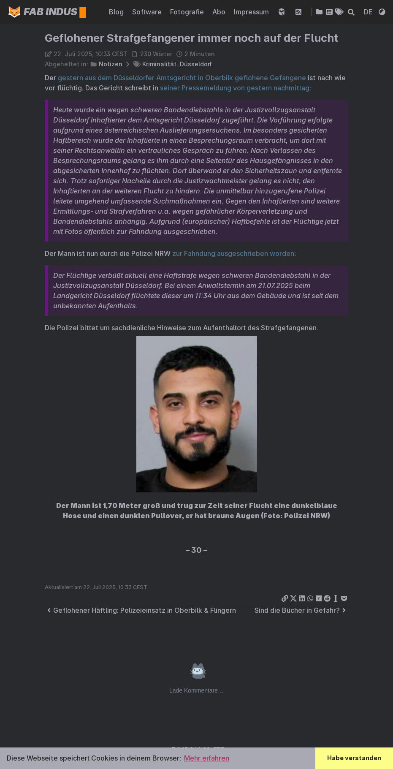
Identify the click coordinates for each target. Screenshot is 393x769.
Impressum (252, 12)
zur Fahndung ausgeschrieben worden (233, 253)
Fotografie (188, 12)
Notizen (110, 64)
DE (369, 12)
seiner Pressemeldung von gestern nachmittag (234, 88)
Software (147, 12)
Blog (117, 12)
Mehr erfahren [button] (206, 758)
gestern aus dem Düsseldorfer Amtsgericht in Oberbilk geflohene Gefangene (182, 77)
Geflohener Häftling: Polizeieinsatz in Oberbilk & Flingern (140, 610)
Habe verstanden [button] (354, 757)
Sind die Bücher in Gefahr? (301, 610)
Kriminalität (159, 64)
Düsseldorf (196, 64)
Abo (219, 12)
